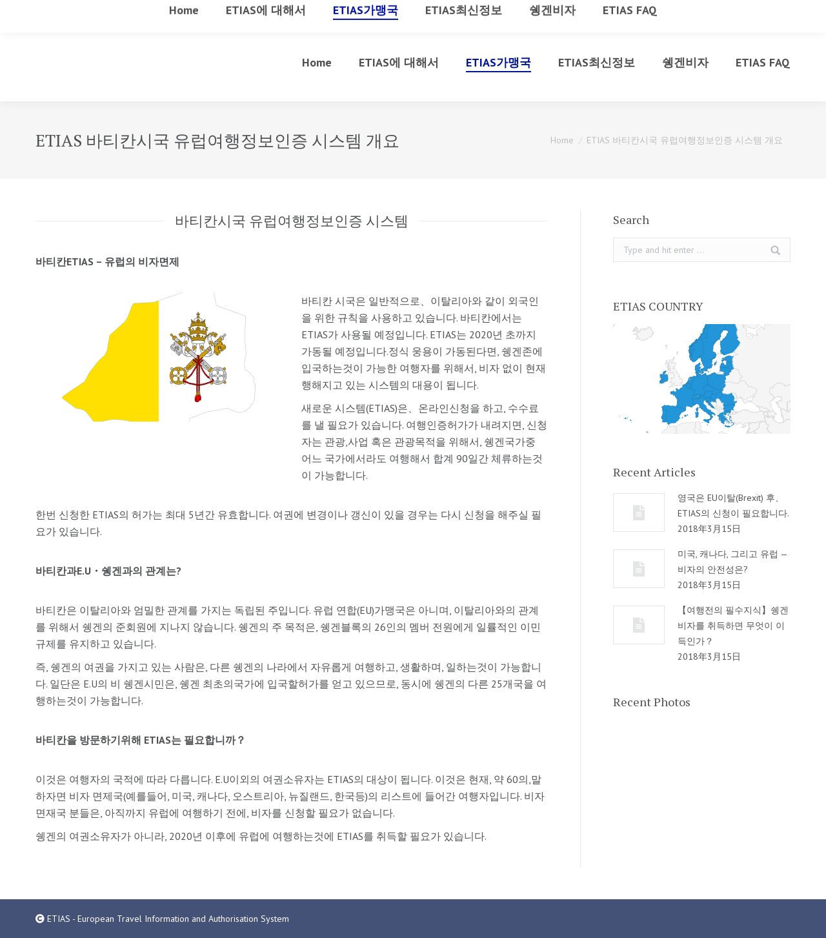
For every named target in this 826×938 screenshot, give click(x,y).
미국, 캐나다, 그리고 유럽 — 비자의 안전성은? (732, 561)
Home (562, 140)
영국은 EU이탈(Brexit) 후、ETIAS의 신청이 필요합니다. (733, 505)
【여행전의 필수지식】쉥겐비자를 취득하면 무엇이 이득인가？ (733, 625)
